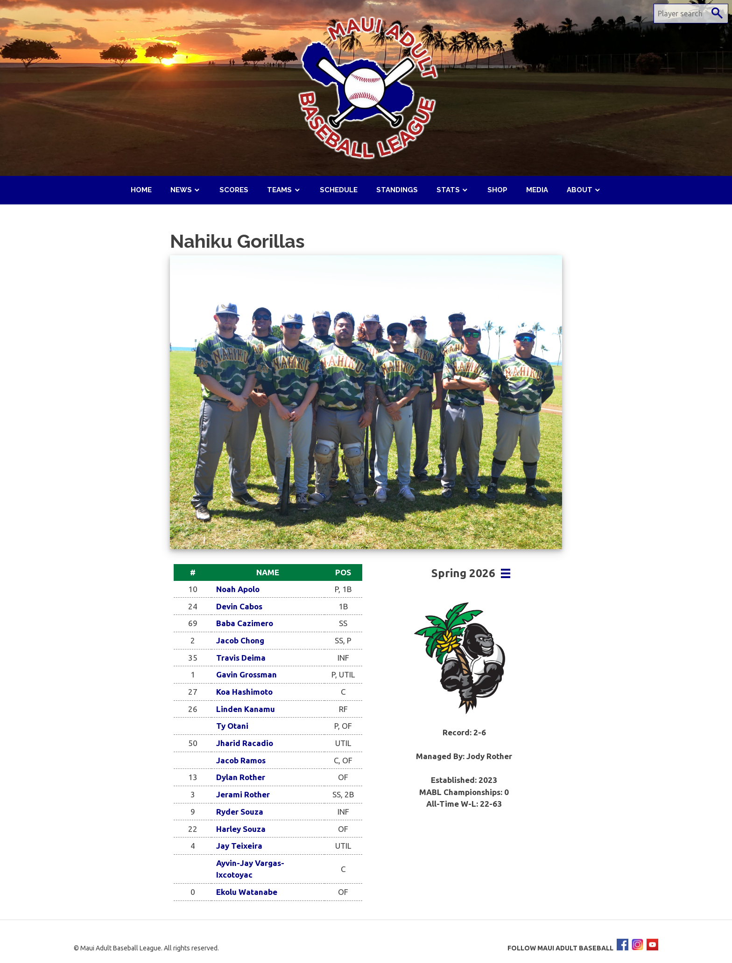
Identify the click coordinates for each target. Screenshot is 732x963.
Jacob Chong (240, 640)
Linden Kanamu (245, 709)
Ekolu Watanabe (246, 891)
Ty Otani (232, 725)
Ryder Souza (239, 811)
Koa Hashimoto (244, 691)
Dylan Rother (240, 777)
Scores (233, 190)
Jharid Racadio (244, 743)
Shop (497, 190)
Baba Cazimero (244, 623)
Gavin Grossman (246, 674)
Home (141, 190)
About (579, 190)
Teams (279, 190)
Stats (448, 190)
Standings (397, 190)
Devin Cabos (239, 606)
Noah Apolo (238, 589)
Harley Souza (241, 828)
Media (537, 190)
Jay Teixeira (239, 845)
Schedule (339, 190)
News (181, 190)
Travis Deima (241, 657)
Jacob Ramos (241, 760)
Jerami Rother (243, 794)
